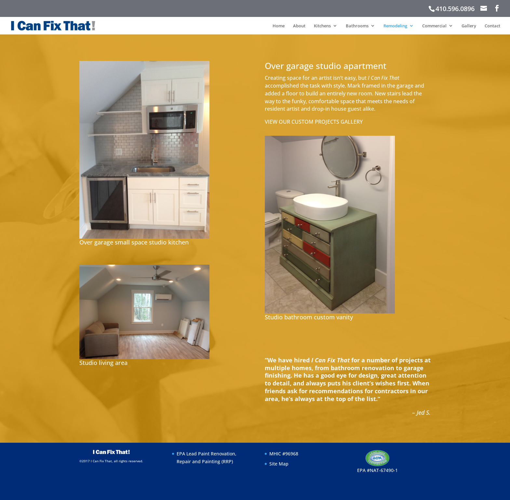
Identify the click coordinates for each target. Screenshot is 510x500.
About (299, 26)
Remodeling (395, 26)
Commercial (434, 26)
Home (279, 26)
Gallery (469, 26)
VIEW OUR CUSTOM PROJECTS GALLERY (314, 121)
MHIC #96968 (283, 454)
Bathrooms (357, 26)
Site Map (279, 464)
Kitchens (322, 26)
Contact (492, 26)
